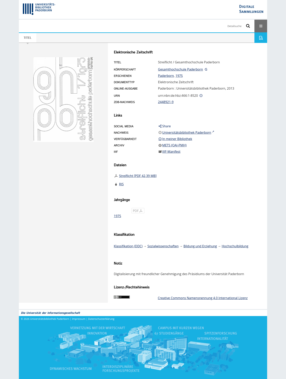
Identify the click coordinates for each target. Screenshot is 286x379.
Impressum (79, 319)
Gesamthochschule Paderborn (180, 69)
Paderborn (166, 75)
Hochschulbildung (235, 246)
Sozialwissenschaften (163, 246)
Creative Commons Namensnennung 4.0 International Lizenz (202, 298)
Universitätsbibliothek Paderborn (49, 319)
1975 (179, 75)
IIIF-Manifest (171, 151)
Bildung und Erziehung (200, 246)
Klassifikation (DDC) (128, 246)
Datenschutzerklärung (101, 319)
